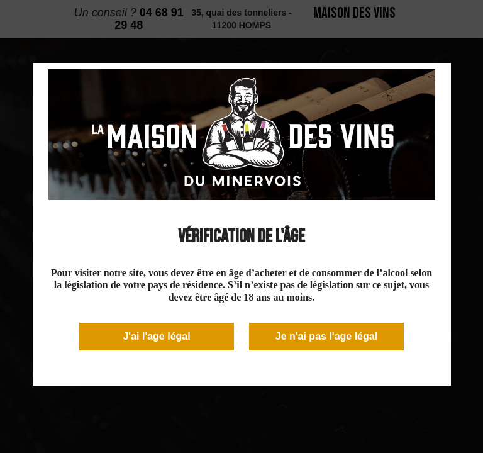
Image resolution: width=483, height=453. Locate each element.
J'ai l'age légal (156, 336)
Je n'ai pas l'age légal (326, 336)
